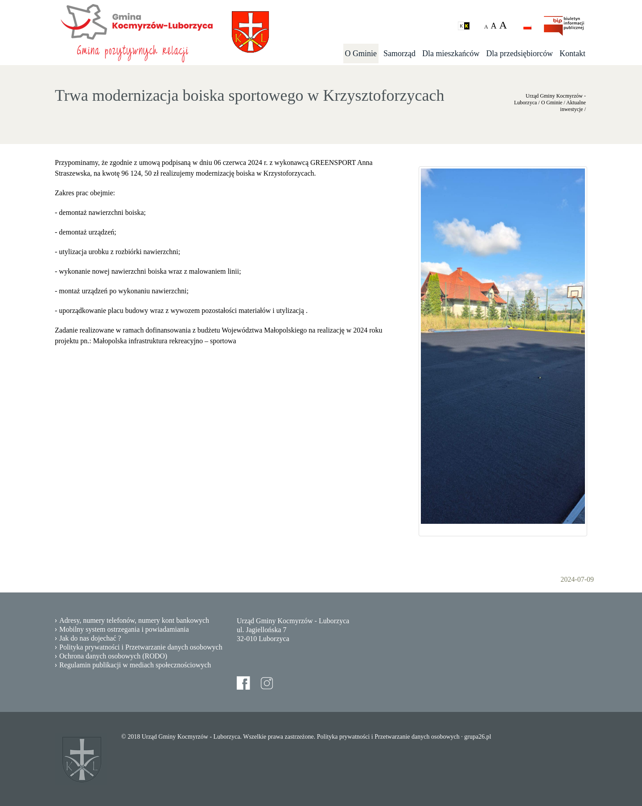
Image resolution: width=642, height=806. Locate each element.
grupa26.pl (477, 736)
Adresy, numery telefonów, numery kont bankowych (134, 620)
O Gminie (361, 53)
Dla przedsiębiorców (519, 53)
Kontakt (572, 53)
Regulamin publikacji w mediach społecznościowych (135, 665)
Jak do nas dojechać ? (90, 638)
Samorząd (399, 53)
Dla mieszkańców (450, 53)
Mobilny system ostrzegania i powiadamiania (124, 629)
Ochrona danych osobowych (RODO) (113, 656)
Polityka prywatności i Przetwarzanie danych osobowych (140, 647)
